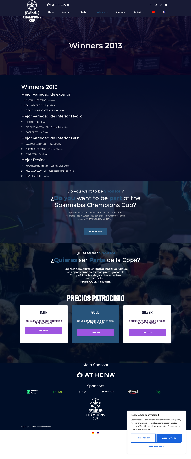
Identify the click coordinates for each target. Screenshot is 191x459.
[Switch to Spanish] (153, 12)
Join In (66, 12)
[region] (156, 433)
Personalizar (142, 438)
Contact (138, 12)
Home (51, 12)
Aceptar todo (156, 446)
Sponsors (120, 12)
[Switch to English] (98, 452)
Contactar (43, 349)
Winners (102, 12)
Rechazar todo (168, 438)
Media (84, 12)
